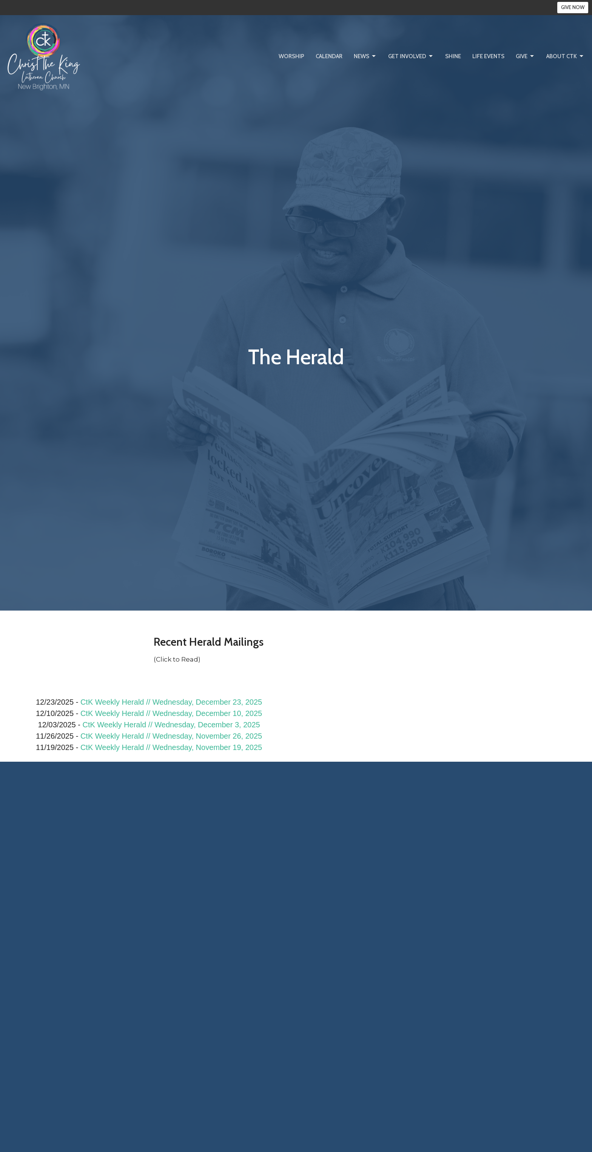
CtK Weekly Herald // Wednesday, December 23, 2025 (171, 702)
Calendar (329, 56)
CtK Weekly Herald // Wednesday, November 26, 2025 (171, 736)
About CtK (565, 56)
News (365, 56)
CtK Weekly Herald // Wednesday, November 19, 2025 (171, 747)
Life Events (488, 56)
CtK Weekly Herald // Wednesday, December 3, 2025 (171, 725)
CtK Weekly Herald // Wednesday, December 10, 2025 (171, 713)
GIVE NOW (572, 7)
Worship (291, 56)
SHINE (453, 56)
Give (525, 56)
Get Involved (411, 56)
